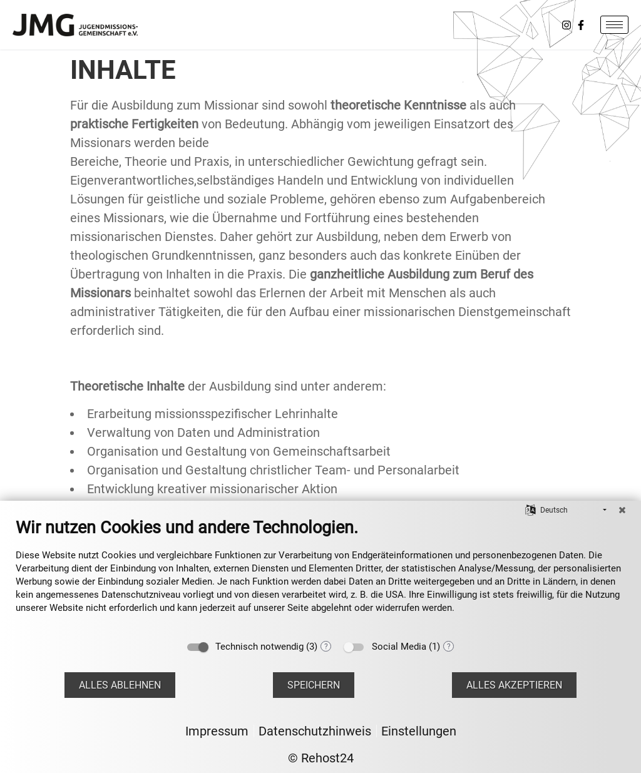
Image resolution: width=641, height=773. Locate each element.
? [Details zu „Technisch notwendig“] (326, 646)
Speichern (313, 685)
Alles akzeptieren (514, 685)
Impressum (217, 731)
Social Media (399, 646)
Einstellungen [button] (418, 731)
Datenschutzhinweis (315, 731)
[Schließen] (622, 510)
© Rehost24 (321, 757)
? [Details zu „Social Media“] (449, 646)
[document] (320, 575)
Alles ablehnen (120, 685)
